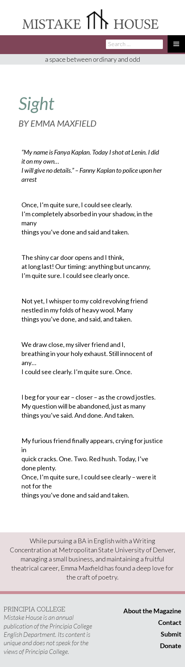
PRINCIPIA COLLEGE (34, 609)
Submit (171, 634)
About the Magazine (152, 611)
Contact (169, 622)
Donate (170, 646)
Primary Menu (176, 44)
